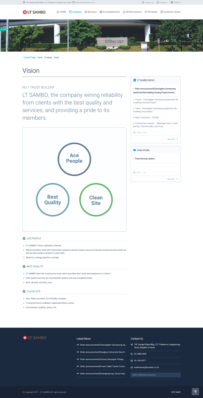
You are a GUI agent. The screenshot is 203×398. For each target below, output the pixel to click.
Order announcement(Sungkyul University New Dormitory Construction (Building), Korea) (121, 352)
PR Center (151, 12)
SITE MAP (176, 392)
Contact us (147, 2)
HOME (61, 12)
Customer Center (170, 12)
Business (90, 12)
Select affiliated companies (144, 374)
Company (75, 12)
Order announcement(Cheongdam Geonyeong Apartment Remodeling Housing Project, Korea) (123, 344)
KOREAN (175, 2)
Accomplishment (110, 12)
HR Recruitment (131, 12)
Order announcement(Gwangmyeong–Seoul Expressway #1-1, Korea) (111, 373)
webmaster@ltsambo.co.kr (83, 2)
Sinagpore (161, 2)
